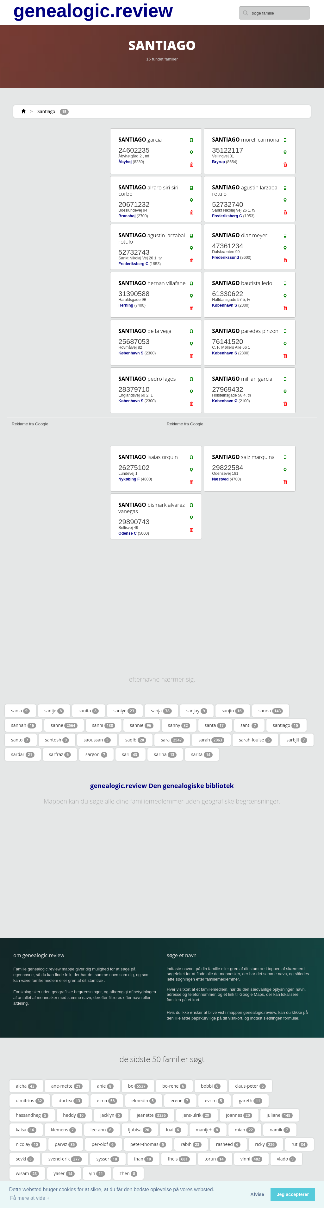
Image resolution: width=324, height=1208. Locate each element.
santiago (286, 725)
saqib (135, 740)
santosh (57, 740)
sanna (271, 711)
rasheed (228, 1144)
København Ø (224, 401)
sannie (141, 725)
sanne (64, 725)
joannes (239, 1115)
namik (280, 1130)
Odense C (127, 533)
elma (107, 1100)
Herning (125, 305)
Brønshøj (126, 216)
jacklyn (111, 1115)
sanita (88, 711)
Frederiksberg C (227, 216)
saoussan (97, 740)
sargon (96, 754)
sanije (54, 711)
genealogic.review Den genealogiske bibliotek (162, 785)
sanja (161, 711)
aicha (26, 1086)
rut (299, 1144)
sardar (22, 754)
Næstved (220, 479)
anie (105, 1086)
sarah (211, 740)
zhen (128, 1173)
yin (97, 1173)
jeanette (152, 1115)
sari (130, 754)
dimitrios (30, 1100)
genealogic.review (93, 11)
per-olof (103, 1144)
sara (172, 740)
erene (180, 1100)
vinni (251, 1159)
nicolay (28, 1144)
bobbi (211, 1086)
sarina (165, 754)
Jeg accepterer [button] (293, 1194)
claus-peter (250, 1086)
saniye (124, 711)
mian (245, 1130)
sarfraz (60, 754)
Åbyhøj (125, 162)
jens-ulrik (197, 1115)
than (143, 1159)
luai (173, 1130)
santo (20, 740)
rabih (191, 1144)
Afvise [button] (257, 1194)
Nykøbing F (129, 479)
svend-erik (65, 1159)
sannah (23, 725)
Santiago (46, 111)
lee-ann (102, 1130)
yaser (63, 1173)
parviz (66, 1144)
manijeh (208, 1130)
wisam (27, 1173)
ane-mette (67, 1086)
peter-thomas (148, 1144)
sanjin (233, 711)
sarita (202, 754)
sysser (108, 1159)
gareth (250, 1100)
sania (20, 711)
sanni (103, 725)
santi (249, 725)
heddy (74, 1115)
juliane (280, 1115)
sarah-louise (255, 740)
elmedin (144, 1100)
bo (138, 1086)
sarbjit (296, 740)
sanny (179, 725)
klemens (63, 1130)
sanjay (196, 711)
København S (224, 305)
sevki (25, 1159)
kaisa (26, 1130)
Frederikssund (225, 257)
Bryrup (218, 162)
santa (215, 725)
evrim (214, 1100)
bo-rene (174, 1086)
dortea (70, 1100)
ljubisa (140, 1130)
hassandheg (32, 1115)
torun (215, 1159)
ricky (266, 1144)
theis (179, 1159)
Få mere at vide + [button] (30, 1198)
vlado (286, 1159)
